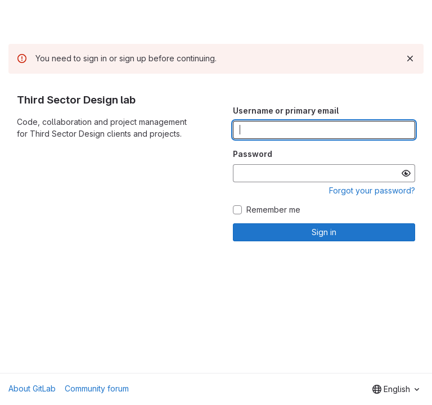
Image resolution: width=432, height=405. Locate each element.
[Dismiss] (410, 58)
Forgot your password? (372, 190)
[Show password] (406, 173)
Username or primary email (286, 110)
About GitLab (32, 388)
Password (252, 154)
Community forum (97, 388)
